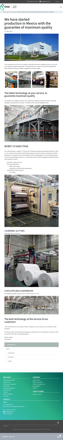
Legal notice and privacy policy (22, 429)
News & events (37, 394)
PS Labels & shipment (9, 384)
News (8, 12)
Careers (35, 388)
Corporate (13, 12)
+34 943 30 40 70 (33, 1)
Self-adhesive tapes (9, 380)
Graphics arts (7, 382)
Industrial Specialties (9, 388)
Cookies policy (36, 429)
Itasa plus (6, 396)
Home (4, 12)
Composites (11, 353)
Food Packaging (7, 394)
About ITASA (36, 380)
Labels (10, 361)
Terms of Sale (46, 429)
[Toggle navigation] (60, 7)
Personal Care (7, 390)
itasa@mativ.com (45, 1)
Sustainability (36, 386)
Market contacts (7, 414)
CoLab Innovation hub (39, 384)
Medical (5, 392)
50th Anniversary (38, 382)
